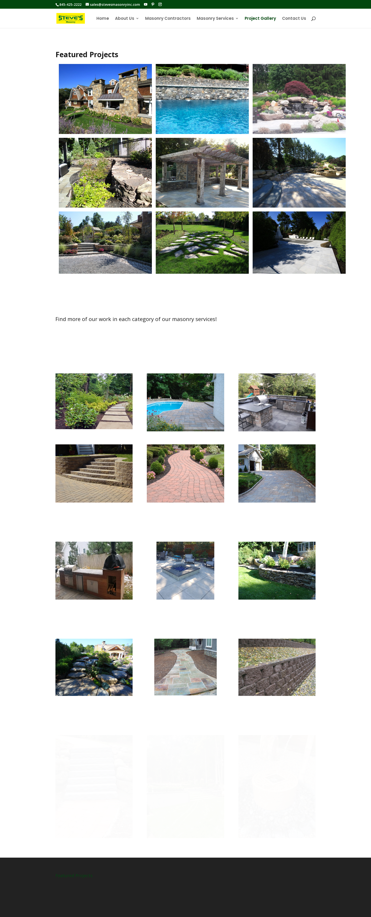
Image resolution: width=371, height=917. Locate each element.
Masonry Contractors (168, 19)
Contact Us (294, 19)
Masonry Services (215, 19)
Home (102, 19)
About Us (124, 19)
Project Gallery (260, 19)
